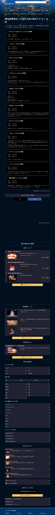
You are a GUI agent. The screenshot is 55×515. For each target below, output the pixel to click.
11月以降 (30, 373)
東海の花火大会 (16, 13)
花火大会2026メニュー (9, 8)
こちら (19, 27)
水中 (6, 426)
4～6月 (7, 368)
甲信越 (33, 4)
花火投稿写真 (36, 10)
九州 (46, 4)
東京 (6, 380)
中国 (41, 4)
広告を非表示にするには (44, 222)
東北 (30, 4)
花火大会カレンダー (27, 8)
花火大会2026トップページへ (12, 504)
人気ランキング (36, 8)
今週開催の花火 (18, 8)
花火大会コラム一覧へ (27, 357)
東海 (39, 4)
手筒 (6, 415)
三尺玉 (6, 418)
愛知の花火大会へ (9, 501)
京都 (21, 380)
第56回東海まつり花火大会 (37, 13)
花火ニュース (18, 10)
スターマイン (8, 404)
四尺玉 (6, 421)
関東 (22, 4)
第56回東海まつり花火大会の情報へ (13, 498)
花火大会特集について (45, 10)
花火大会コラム (45, 8)
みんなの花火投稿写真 (11, 483)
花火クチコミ (27, 10)
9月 (29, 370)
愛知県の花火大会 (25, 13)
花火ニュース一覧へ (27, 337)
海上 (6, 423)
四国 (44, 4)
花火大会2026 (9, 3)
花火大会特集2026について (27, 495)
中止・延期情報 (9, 10)
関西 (25, 4)
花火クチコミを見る (11, 480)
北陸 (36, 4)
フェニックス (8, 412)
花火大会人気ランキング (27, 284)
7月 (29, 368)
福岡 (36, 380)
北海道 (27, 4)
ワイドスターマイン (9, 407)
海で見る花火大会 (9, 433)
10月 (6, 373)
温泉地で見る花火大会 (10, 441)
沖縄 (49, 4)
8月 (6, 370)
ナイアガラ (7, 410)
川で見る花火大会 (9, 438)
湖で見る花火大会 (9, 435)
